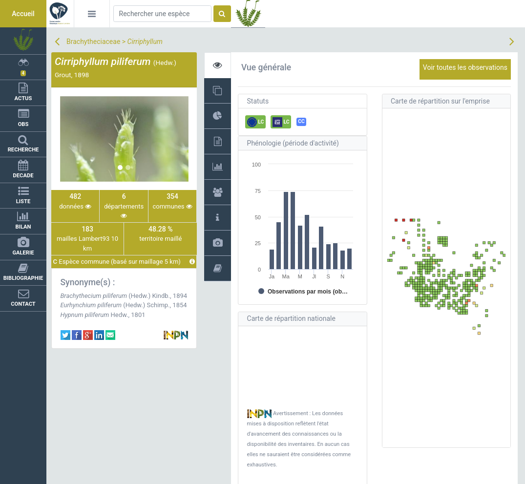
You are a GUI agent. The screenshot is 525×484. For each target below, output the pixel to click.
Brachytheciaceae (93, 41)
